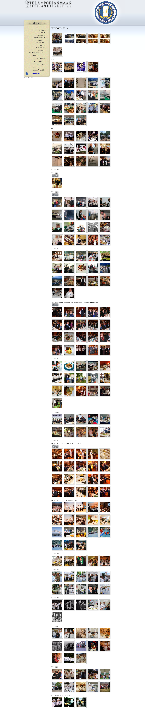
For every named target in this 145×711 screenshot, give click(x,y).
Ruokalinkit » (41, 35)
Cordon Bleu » (41, 43)
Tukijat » (43, 45)
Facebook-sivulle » (37, 73)
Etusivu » (42, 30)
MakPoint (30, 78)
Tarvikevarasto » (40, 38)
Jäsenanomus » (40, 64)
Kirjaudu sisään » (39, 70)
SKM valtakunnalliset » (37, 53)
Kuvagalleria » (41, 40)
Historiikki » (42, 50)
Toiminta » (42, 33)
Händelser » (41, 58)
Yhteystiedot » (41, 48)
